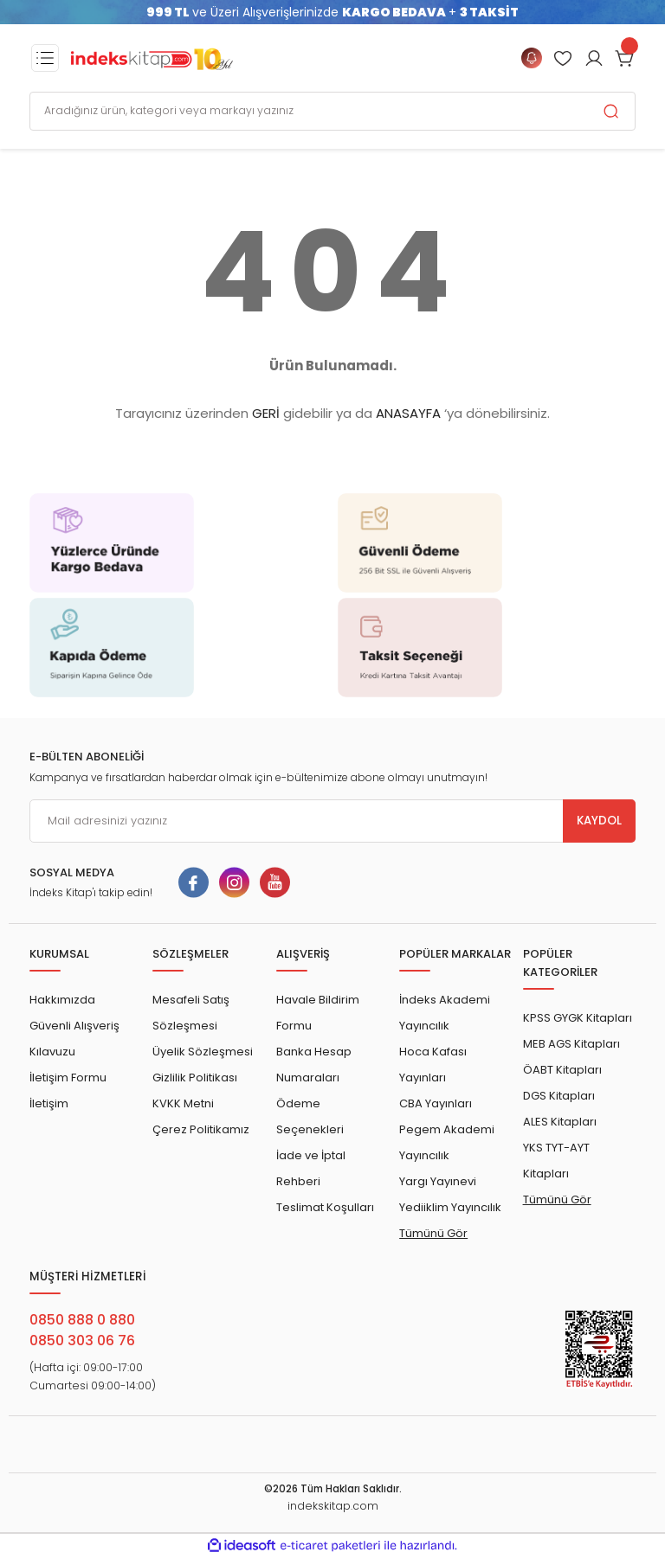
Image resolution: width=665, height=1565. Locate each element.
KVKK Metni (183, 1103)
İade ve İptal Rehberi (310, 1168)
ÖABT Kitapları (562, 1070)
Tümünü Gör (433, 1233)
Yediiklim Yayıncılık (450, 1207)
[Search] (332, 111)
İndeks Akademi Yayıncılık (444, 1012)
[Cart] (625, 58)
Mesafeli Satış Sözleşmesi (190, 1012)
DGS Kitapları (559, 1095)
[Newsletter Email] (332, 821)
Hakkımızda (62, 999)
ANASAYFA (408, 413)
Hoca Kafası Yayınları (433, 1064)
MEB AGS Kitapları (571, 1044)
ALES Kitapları (560, 1121)
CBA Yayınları (435, 1103)
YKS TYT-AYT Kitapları (556, 1160)
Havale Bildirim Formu (317, 1012)
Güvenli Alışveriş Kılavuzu (74, 1038)
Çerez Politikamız (200, 1129)
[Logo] (152, 58)
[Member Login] (562, 58)
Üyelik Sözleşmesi (202, 1051)
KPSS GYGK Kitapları (577, 1018)
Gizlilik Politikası (194, 1077)
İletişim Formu (68, 1077)
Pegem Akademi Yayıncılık (446, 1142)
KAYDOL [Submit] (599, 820)
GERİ (266, 413)
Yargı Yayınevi (437, 1181)
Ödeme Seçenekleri (310, 1116)
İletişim (48, 1103)
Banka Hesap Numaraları (314, 1064)
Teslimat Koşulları (325, 1207)
